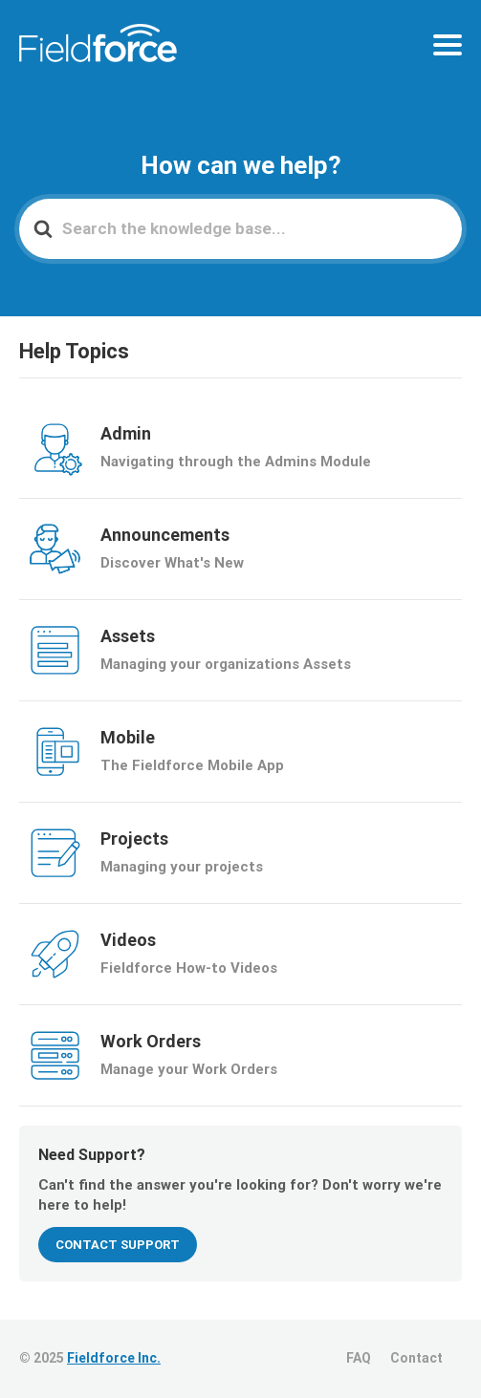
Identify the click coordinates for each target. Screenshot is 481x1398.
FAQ (358, 1358)
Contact (416, 1358)
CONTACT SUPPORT (117, 1244)
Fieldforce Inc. (114, 1358)
